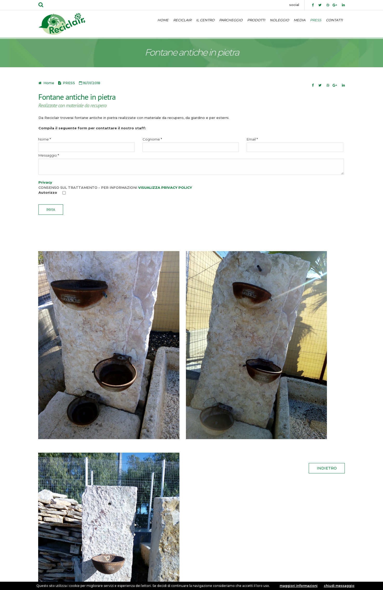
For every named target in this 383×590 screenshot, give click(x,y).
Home (48, 83)
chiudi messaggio (339, 586)
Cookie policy (84, 570)
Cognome (191, 144)
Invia (50, 209)
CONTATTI (334, 20)
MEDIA (299, 20)
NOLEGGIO (279, 20)
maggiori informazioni (299, 586)
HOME (163, 20)
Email (295, 144)
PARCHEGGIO (231, 20)
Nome (86, 144)
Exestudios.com (197, 580)
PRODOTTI (256, 20)
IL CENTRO (205, 20)
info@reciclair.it (77, 543)
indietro (327, 396)
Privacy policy (54, 570)
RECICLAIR (182, 20)
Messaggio (191, 164)
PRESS (315, 20)
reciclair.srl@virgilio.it (112, 543)
